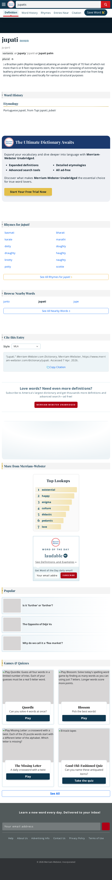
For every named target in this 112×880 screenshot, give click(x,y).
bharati (60, 232)
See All (55, 794)
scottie (60, 266)
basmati (9, 232)
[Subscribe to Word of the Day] (47, 575)
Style (6, 346)
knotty (8, 260)
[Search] (63, 4)
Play (28, 718)
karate (8, 239)
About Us (23, 838)
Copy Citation (56, 367)
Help (11, 838)
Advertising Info (41, 838)
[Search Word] (105, 4)
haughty (61, 253)
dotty (8, 246)
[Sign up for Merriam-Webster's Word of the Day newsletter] (51, 826)
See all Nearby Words (55, 311)
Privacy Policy (78, 838)
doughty (61, 246)
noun (24, 40)
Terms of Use (96, 838)
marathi (61, 239)
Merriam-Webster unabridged (56, 404)
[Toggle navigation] (3, 4)
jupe (76, 301)
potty (8, 266)
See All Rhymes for (55, 277)
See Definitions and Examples (54, 562)
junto (6, 301)
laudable (54, 555)
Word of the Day (55, 549)
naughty (61, 260)
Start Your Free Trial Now (28, 192)
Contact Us (60, 838)
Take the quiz (84, 780)
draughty (10, 253)
